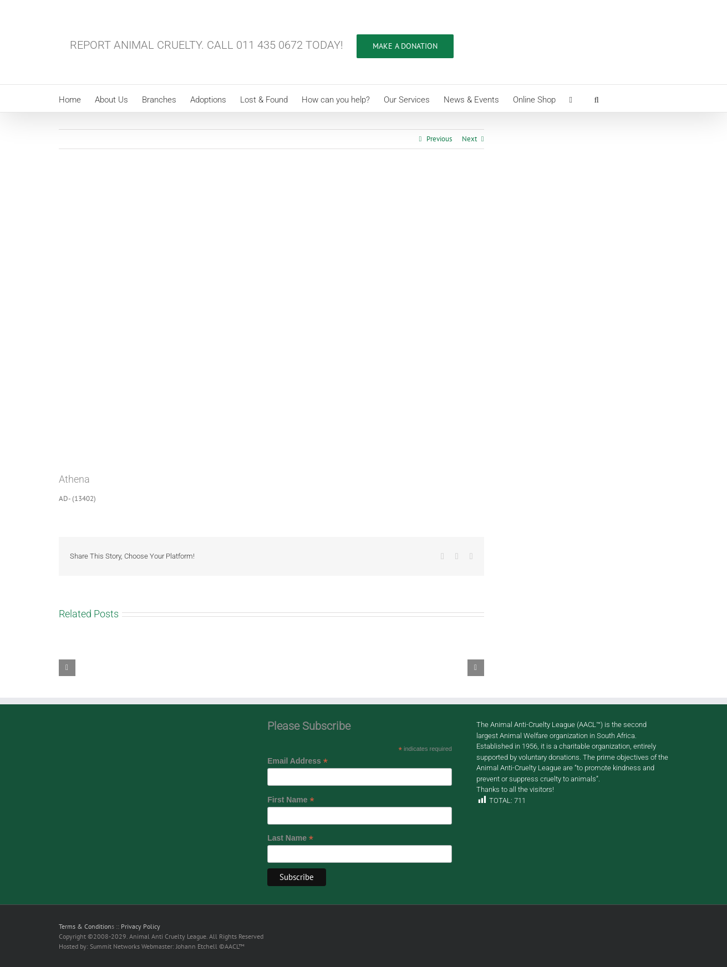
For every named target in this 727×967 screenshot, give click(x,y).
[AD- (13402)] (271, 318)
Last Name (290, 838)
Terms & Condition (85, 926)
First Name (290, 800)
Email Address (297, 761)
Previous (439, 139)
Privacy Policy (140, 926)
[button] (596, 98)
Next (469, 139)
